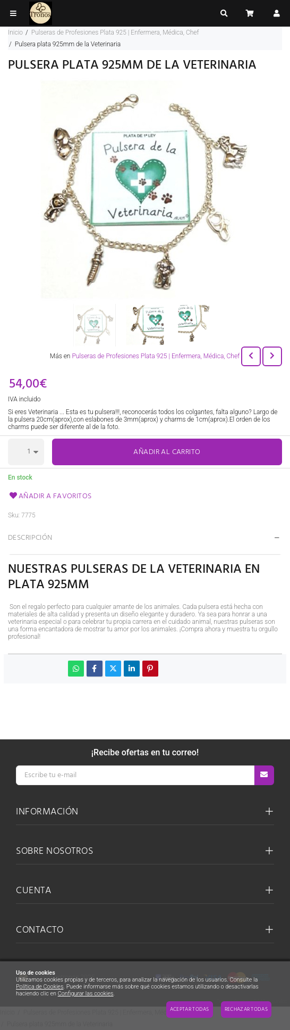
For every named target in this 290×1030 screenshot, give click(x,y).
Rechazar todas (246, 1009)
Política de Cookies (39, 986)
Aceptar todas (189, 1009)
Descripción (30, 538)
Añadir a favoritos (50, 496)
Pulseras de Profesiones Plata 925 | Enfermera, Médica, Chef (156, 356)
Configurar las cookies (86, 993)
